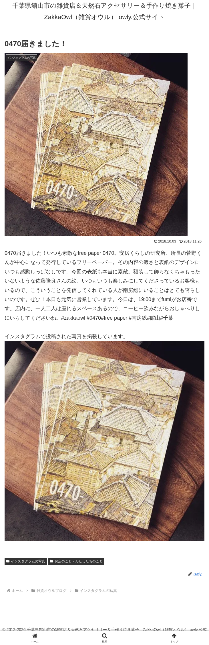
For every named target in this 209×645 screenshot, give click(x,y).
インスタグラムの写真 (25, 561)
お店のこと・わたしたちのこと (76, 561)
